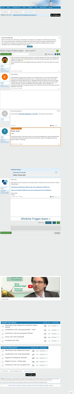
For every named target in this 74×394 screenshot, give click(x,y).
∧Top (71, 392)
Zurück (48, 222)
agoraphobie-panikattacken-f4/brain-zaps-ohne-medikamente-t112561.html (30, 187)
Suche (24, 7)
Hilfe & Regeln (43, 7)
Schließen (29, 46)
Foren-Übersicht (4, 371)
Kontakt (9, 385)
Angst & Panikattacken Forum (16, 371)
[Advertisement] (36, 207)
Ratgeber (30, 7)
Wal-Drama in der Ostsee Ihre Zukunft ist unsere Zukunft (24, 350)
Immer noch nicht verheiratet (14, 337)
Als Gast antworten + (6, 54)
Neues (8, 7)
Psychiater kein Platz (12, 340)
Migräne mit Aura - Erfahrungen (15, 361)
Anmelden (57, 9)
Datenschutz (24, 385)
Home (3, 7)
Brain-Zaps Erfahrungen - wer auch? (18, 50)
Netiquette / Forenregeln (44, 385)
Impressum (19, 385)
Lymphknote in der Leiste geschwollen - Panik (20, 329)
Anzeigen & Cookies (32, 385)
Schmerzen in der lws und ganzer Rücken (19, 333)
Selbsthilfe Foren (16, 7)
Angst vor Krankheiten (29, 371)
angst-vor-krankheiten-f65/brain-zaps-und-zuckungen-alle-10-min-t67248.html (31, 190)
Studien (50, 7)
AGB (37, 385)
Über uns (14, 385)
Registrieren (49, 9)
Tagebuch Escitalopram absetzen (16, 357)
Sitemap (51, 385)
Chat (36, 7)
